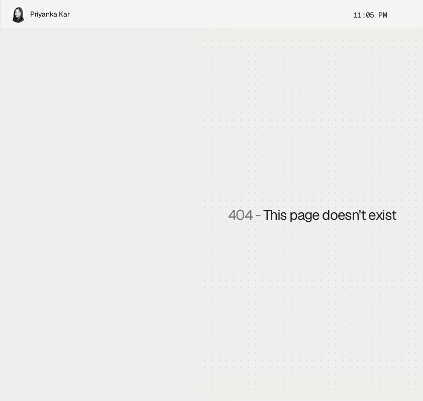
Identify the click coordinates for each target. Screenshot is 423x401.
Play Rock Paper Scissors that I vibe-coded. (94, 144)
